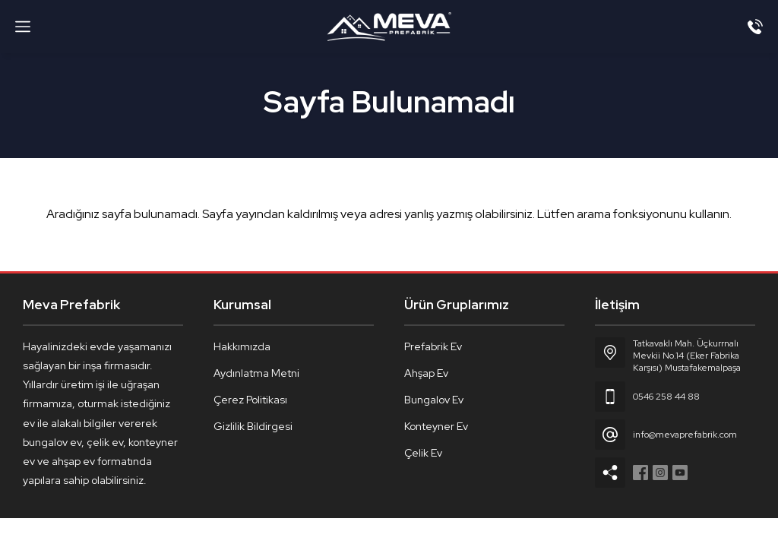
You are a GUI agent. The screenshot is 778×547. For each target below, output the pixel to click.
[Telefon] (755, 26)
